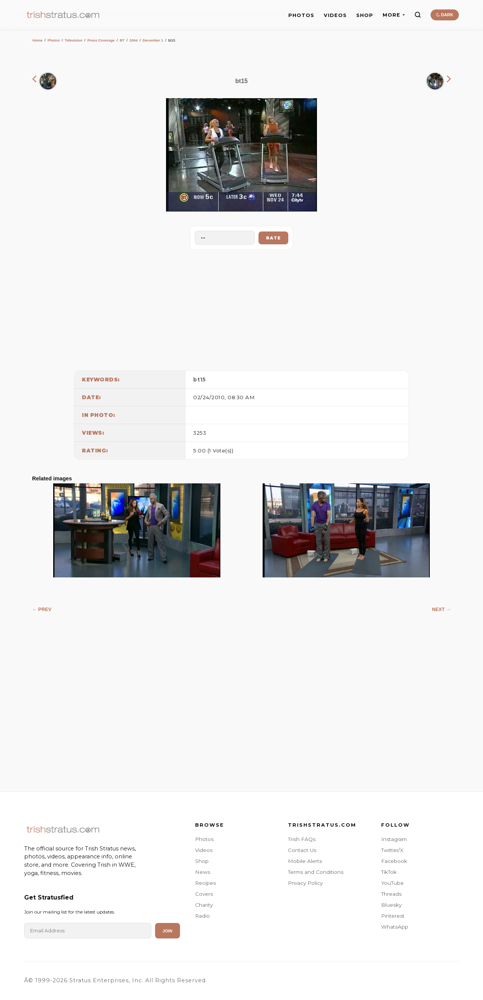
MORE (394, 15)
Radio (202, 916)
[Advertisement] (241, 308)
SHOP (364, 15)
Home (37, 40)
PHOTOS (301, 15)
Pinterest (393, 916)
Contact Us (302, 850)
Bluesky (391, 905)
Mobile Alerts (305, 861)
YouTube (392, 883)
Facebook (394, 861)
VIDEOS (335, 15)
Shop (202, 861)
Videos (203, 850)
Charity (204, 905)
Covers (204, 894)
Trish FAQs (301, 839)
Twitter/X (392, 850)
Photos (54, 40)
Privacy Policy (305, 883)
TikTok (389, 872)
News (202, 872)
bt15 (199, 380)
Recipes (205, 883)
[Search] (417, 14)
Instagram (394, 839)
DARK (444, 14)
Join (167, 931)
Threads (391, 894)
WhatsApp (394, 927)
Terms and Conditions (315, 872)
